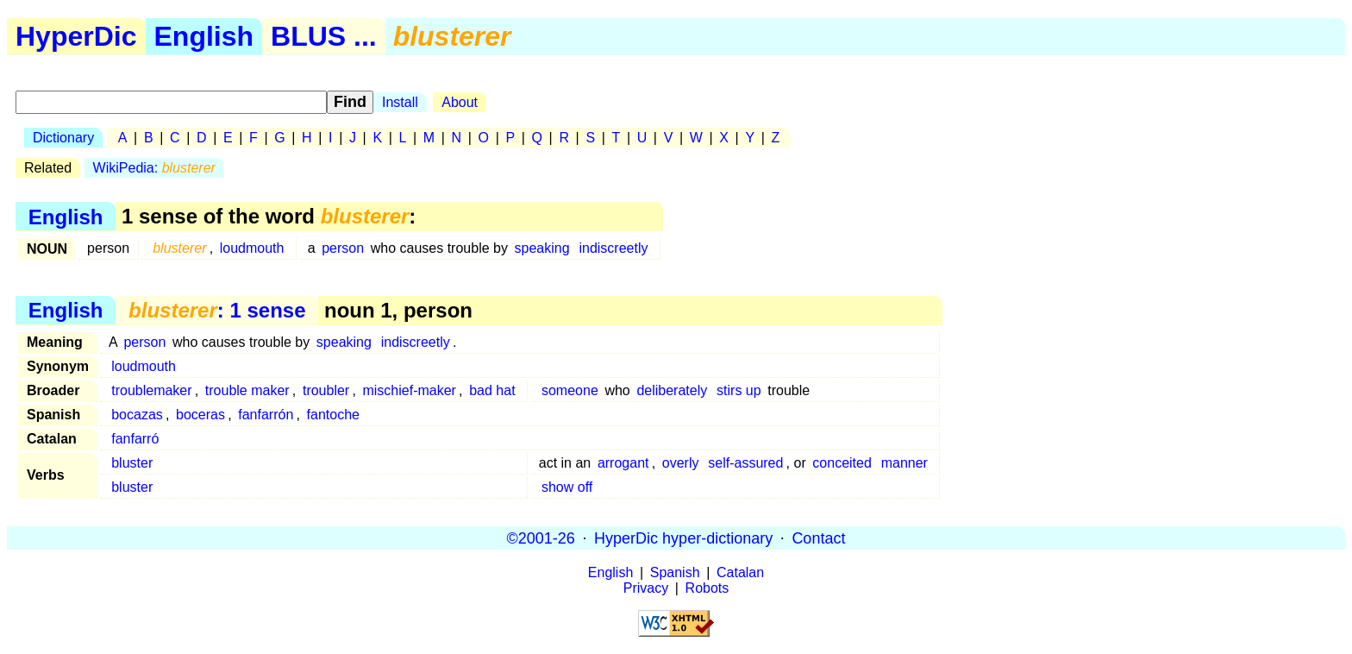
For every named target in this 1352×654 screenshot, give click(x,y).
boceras (200, 414)
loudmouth (252, 248)
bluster (132, 463)
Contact (818, 537)
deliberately (671, 390)
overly (680, 463)
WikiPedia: (154, 167)
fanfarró (135, 438)
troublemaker (151, 390)
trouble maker (247, 390)
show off (566, 487)
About (459, 102)
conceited (842, 463)
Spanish (675, 572)
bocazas (137, 414)
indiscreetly (613, 248)
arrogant (623, 463)
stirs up (739, 390)
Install (400, 102)
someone (569, 390)
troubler (326, 390)
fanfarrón (265, 414)
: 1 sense (216, 310)
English (204, 36)
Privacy (645, 588)
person (343, 248)
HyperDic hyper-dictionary (683, 537)
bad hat (492, 390)
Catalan (740, 572)
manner (904, 463)
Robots (707, 588)
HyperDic (76, 36)
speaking (542, 248)
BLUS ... (324, 36)
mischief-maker (408, 390)
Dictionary (63, 137)
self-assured (745, 463)
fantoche (333, 414)
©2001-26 (541, 537)
